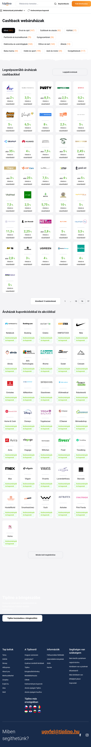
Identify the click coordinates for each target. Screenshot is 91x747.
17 (88, 301)
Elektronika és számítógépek (18, 44)
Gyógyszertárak (45, 37)
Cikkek (27, 680)
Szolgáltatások (76, 51)
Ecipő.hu (5, 684)
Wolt (4, 692)
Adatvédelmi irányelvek (55, 659)
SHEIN (4, 659)
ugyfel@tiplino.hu (60, 731)
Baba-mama (11, 51)
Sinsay (4, 663)
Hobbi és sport (32, 51)
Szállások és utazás (50, 30)
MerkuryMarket (8, 676)
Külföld (71, 30)
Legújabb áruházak (70, 72)
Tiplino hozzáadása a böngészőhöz (22, 618)
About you (6, 671)
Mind (8, 30)
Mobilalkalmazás (31, 676)
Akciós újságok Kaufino (33, 692)
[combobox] (37, 3)
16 (82, 301)
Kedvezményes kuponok (33, 684)
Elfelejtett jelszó (75, 679)
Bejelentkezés (63, 4)
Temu (4, 655)
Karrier (49, 667)
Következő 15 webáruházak (45, 301)
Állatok (65, 44)
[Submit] (55, 3)
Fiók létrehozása (81, 4)
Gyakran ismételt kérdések (34, 663)
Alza (4, 688)
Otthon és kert (46, 44)
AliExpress (6, 667)
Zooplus (5, 680)
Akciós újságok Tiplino (33, 688)
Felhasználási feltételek (55, 655)
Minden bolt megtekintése (45, 555)
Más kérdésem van (76, 675)
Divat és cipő (26, 30)
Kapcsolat (73, 683)
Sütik (49, 663)
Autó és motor (54, 51)
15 (76, 301)
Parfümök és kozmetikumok (17, 37)
